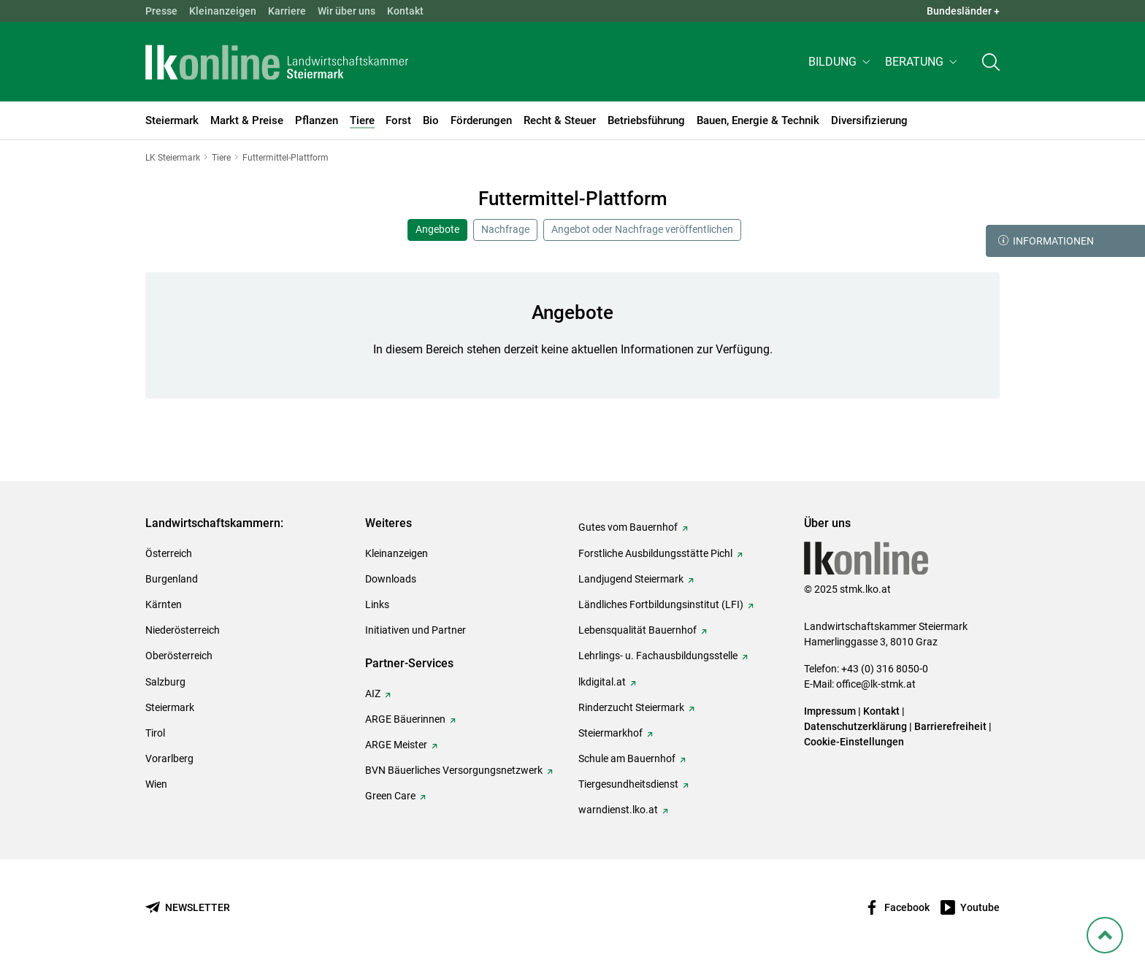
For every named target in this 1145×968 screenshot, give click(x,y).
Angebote (437, 229)
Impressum (830, 711)
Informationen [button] (1046, 241)
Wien (156, 784)
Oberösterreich (178, 655)
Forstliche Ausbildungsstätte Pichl (655, 553)
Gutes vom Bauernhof (628, 527)
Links (377, 604)
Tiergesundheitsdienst (628, 784)
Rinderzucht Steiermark (631, 707)
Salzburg (165, 682)
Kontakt (405, 11)
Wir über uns (346, 11)
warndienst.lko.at (618, 809)
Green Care (390, 796)
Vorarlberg (169, 758)
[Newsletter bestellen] (187, 907)
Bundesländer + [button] (963, 11)
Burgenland (171, 579)
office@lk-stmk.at (876, 684)
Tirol (155, 733)
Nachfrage (505, 229)
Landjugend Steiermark (630, 579)
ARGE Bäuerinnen (405, 719)
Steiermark (169, 707)
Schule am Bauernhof (626, 758)
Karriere (287, 11)
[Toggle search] (991, 63)
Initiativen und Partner (415, 630)
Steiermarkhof (610, 733)
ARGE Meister (396, 744)
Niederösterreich (182, 630)
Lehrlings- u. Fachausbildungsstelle (658, 655)
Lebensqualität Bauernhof (637, 630)
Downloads (390, 579)
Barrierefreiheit (950, 726)
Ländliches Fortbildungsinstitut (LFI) (660, 604)
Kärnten (163, 604)
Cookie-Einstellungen (854, 742)
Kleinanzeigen (222, 11)
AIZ (372, 693)
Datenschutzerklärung (855, 726)
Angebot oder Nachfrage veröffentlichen (642, 229)
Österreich (168, 553)
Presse (161, 11)
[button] (841, 63)
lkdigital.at (602, 682)
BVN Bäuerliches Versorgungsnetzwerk (454, 770)
